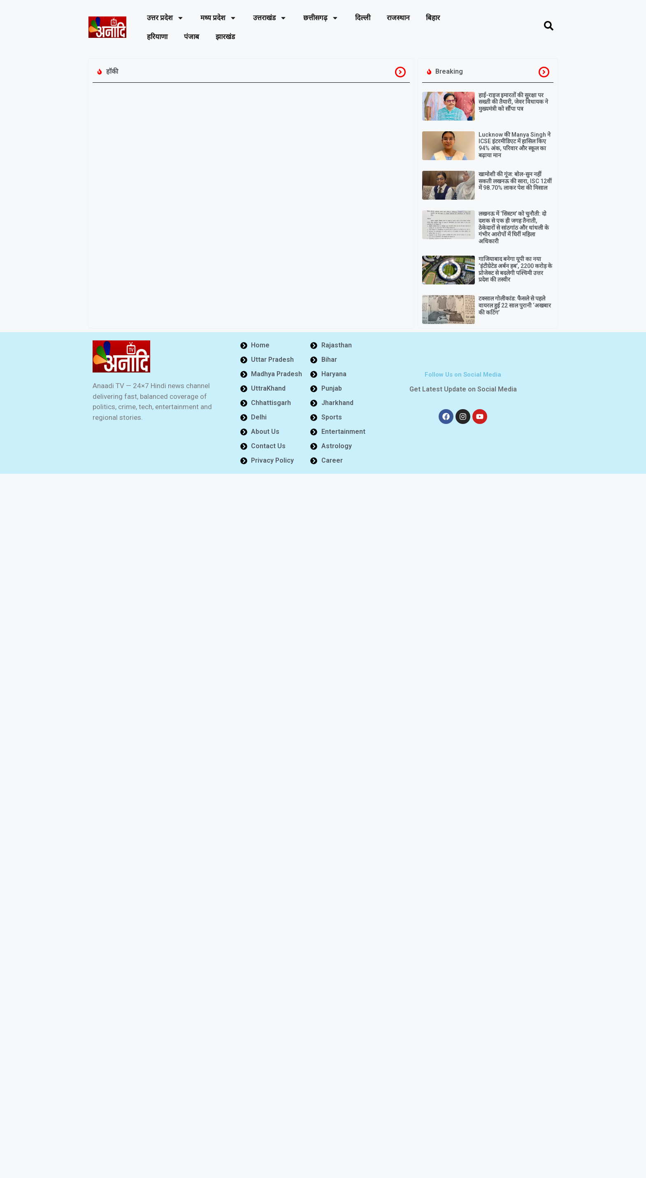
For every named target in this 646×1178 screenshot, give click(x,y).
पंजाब (191, 37)
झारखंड (225, 37)
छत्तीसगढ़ (321, 18)
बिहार (433, 18)
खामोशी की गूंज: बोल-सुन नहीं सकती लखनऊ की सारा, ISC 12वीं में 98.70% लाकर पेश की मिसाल (515, 181)
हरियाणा (157, 37)
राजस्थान (398, 18)
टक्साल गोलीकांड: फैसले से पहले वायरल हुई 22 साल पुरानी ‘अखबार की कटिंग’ (515, 305)
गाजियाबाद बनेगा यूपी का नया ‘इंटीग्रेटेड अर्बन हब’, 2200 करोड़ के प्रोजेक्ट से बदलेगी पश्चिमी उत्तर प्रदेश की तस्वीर (515, 269)
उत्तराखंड (270, 18)
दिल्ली (362, 18)
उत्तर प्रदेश (165, 18)
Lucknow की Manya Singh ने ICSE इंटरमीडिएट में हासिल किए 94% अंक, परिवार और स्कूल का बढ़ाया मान (515, 144)
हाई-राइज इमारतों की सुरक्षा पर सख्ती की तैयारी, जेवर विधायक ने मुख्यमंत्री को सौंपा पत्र (513, 102)
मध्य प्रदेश (218, 18)
